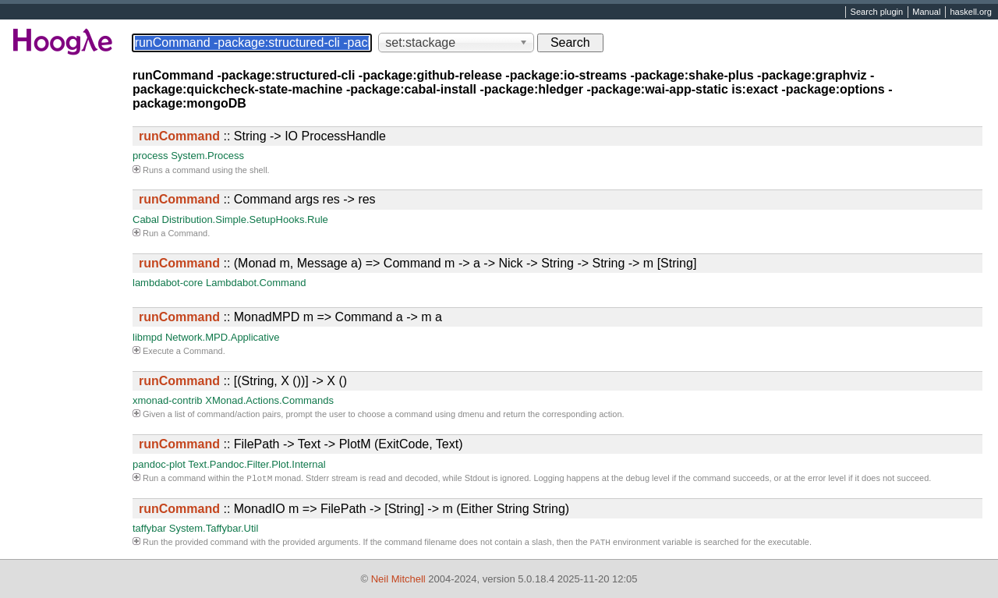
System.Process (207, 155)
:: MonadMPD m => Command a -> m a (290, 317)
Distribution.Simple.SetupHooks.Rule (245, 219)
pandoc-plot (159, 464)
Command (187, 233)
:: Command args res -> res (257, 199)
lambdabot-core (168, 282)
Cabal (146, 219)
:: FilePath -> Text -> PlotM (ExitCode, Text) (301, 444)
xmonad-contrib (168, 400)
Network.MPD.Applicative (222, 337)
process (150, 155)
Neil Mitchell (398, 579)
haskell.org (970, 12)
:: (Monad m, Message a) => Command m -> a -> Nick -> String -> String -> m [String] (417, 263)
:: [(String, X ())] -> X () (243, 380)
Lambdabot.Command (256, 282)
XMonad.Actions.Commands (269, 400)
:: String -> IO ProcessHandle (262, 136)
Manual (926, 12)
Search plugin (877, 12)
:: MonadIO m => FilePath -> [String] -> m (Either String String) (354, 510)
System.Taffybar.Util (214, 530)
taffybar (149, 530)
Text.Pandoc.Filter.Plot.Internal (256, 464)
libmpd (147, 337)
